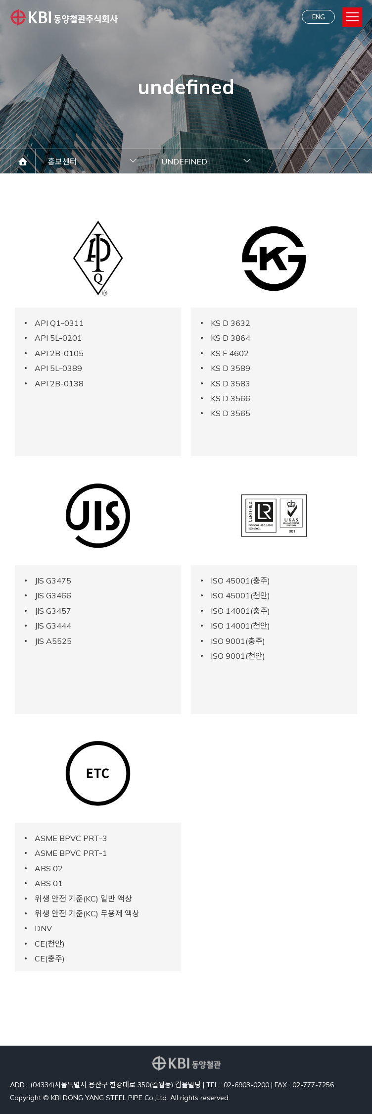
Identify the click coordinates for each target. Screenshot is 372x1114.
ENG (318, 17)
